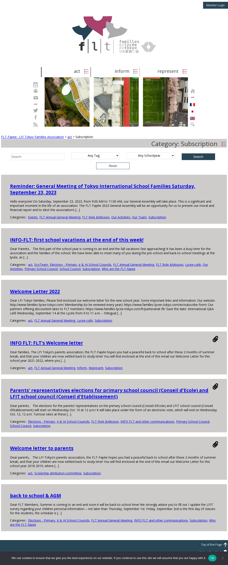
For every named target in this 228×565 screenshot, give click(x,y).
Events (33, 217)
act (30, 264)
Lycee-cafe (193, 264)
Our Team (139, 217)
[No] (222, 558)
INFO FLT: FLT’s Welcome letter (46, 343)
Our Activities (120, 217)
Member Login (215, 5)
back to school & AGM (35, 495)
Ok (212, 558)
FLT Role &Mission (96, 217)
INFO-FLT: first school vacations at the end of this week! (76, 240)
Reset (113, 166)
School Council (70, 269)
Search (198, 157)
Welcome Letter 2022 (35, 291)
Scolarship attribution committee (57, 473)
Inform (82, 368)
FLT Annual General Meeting (59, 217)
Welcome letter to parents (41, 448)
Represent (96, 368)
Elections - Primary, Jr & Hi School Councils (80, 264)
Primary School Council (41, 269)
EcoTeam (41, 264)
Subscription (157, 217)
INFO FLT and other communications (147, 421)
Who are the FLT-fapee (118, 269)
